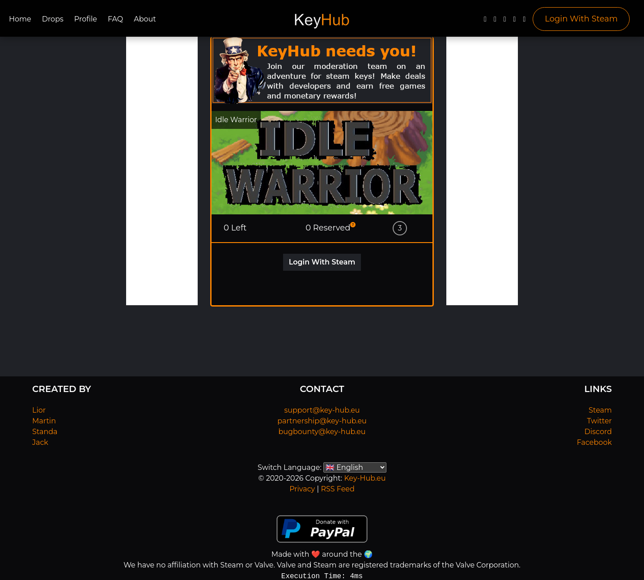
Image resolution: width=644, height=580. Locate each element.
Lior (39, 410)
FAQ (115, 19)
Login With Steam (581, 19)
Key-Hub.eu (365, 478)
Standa (45, 431)
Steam (600, 410)
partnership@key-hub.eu (322, 421)
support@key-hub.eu (322, 410)
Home (20, 19)
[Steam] (524, 21)
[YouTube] (505, 21)
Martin (44, 421)
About (145, 19)
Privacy (302, 489)
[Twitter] (495, 21)
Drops (53, 19)
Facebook (594, 442)
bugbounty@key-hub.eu (321, 431)
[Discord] (514, 21)
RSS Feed (337, 489)
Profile (85, 19)
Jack (40, 442)
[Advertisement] (162, 171)
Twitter (599, 421)
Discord (598, 431)
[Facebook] (485, 21)
